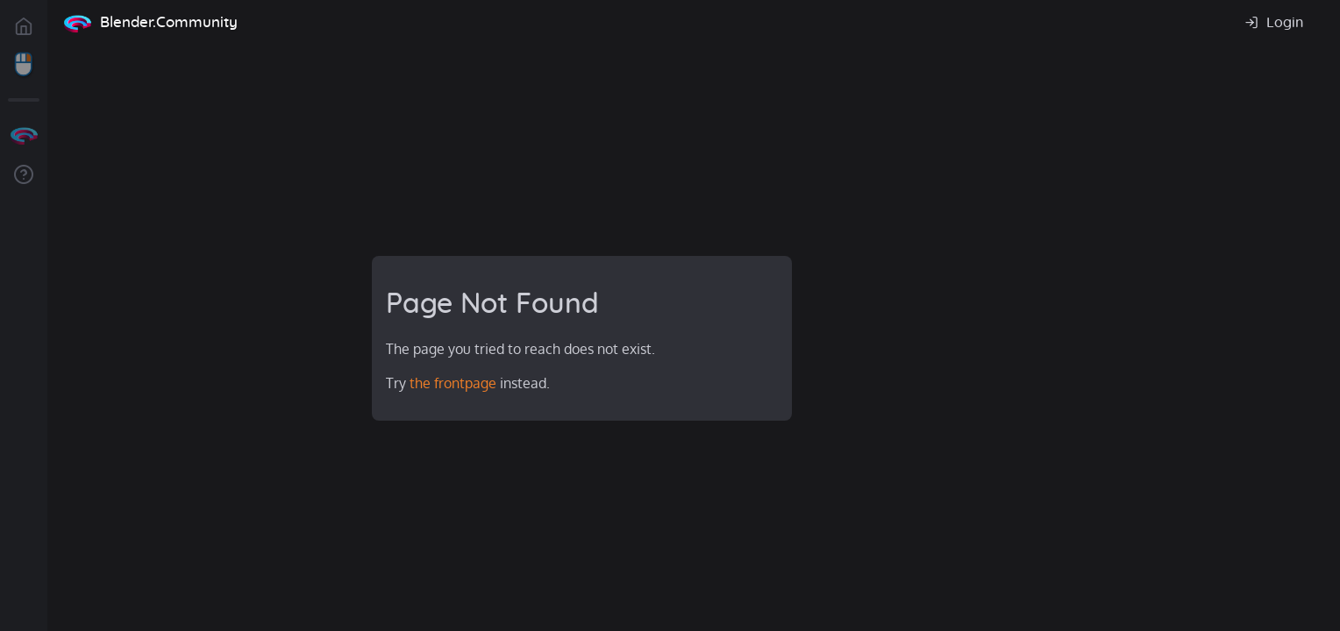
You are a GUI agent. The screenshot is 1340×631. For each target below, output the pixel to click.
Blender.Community (169, 22)
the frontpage (453, 383)
